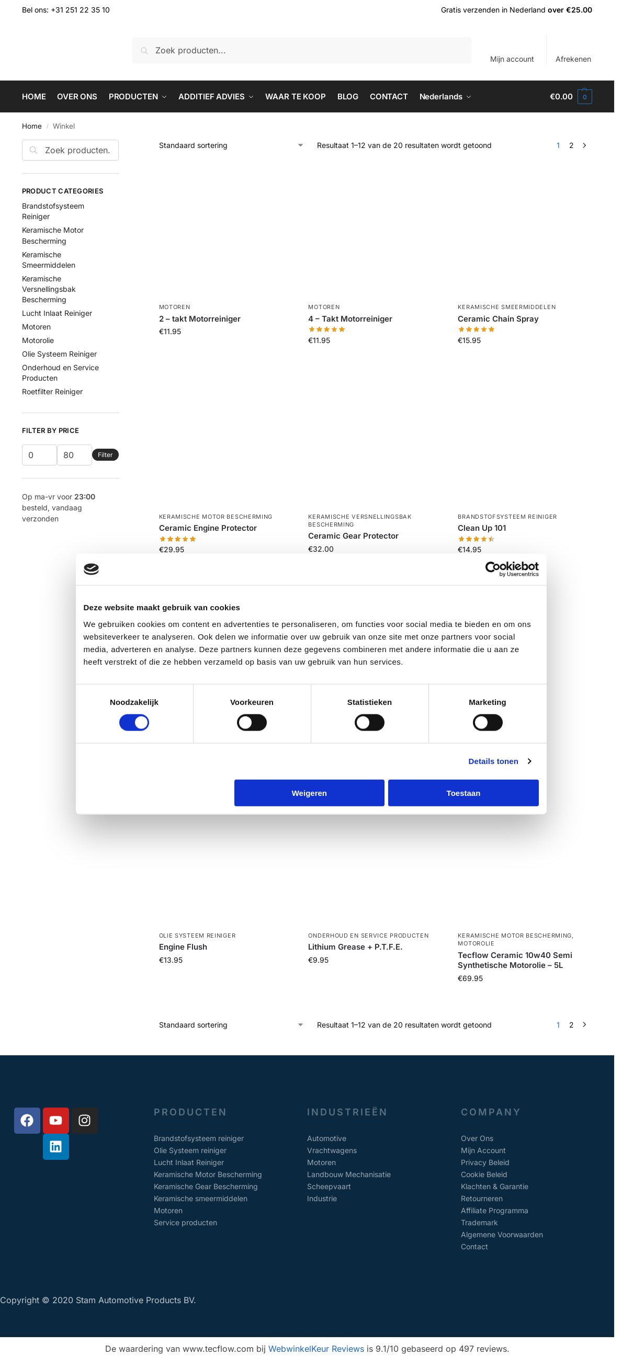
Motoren (174, 307)
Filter (105, 455)
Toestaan (464, 792)
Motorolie (476, 943)
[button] (571, 96)
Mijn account (512, 58)
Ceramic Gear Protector (353, 536)
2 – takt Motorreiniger (200, 319)
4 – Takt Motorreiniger (350, 319)
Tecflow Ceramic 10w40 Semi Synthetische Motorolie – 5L (515, 960)
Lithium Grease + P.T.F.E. (355, 947)
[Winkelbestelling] (231, 145)
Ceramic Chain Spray (498, 319)
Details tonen (493, 761)
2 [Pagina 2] (571, 145)
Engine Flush (183, 947)
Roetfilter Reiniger (52, 391)
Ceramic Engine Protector (208, 528)
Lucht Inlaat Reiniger (57, 313)
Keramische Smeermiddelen (507, 307)
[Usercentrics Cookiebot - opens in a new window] (493, 569)
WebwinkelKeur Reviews (316, 1348)
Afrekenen (573, 58)
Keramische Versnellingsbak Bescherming (49, 289)
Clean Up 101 (482, 528)
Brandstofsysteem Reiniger (507, 516)
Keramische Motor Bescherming (216, 516)
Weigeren (309, 792)
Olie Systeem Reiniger (197, 935)
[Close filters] (122, 146)
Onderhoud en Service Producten (368, 935)
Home (32, 126)
